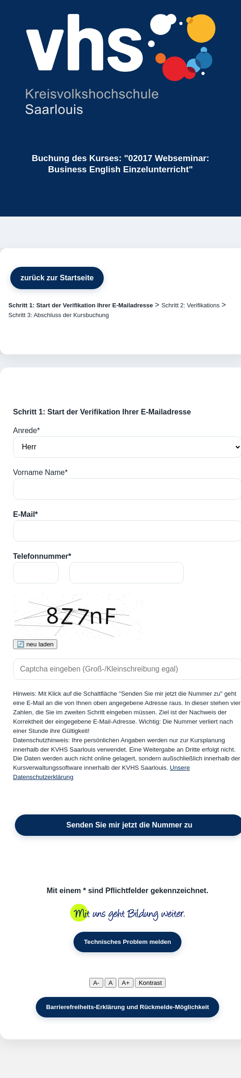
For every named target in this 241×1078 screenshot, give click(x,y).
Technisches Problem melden (127, 941)
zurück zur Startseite (57, 278)
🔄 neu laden (35, 644)
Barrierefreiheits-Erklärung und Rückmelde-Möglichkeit (127, 1006)
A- (96, 982)
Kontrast (150, 982)
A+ (126, 982)
